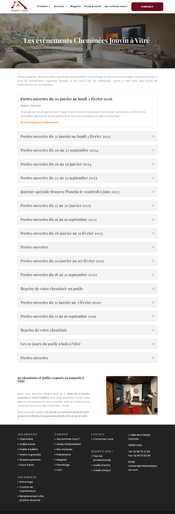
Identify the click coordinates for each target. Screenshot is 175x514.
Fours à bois (27, 465)
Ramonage (26, 482)
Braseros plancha (30, 459)
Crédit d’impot (102, 470)
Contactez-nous (103, 439)
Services (59, 6)
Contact (147, 6)
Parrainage (63, 465)
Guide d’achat (92, 6)
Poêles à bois (27, 444)
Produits (42, 6)
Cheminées (26, 439)
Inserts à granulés (30, 454)
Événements (64, 454)
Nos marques (64, 449)
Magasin (75, 6)
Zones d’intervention (69, 444)
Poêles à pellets (29, 449)
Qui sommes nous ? (116, 6)
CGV (59, 470)
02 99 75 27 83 (141, 451)
